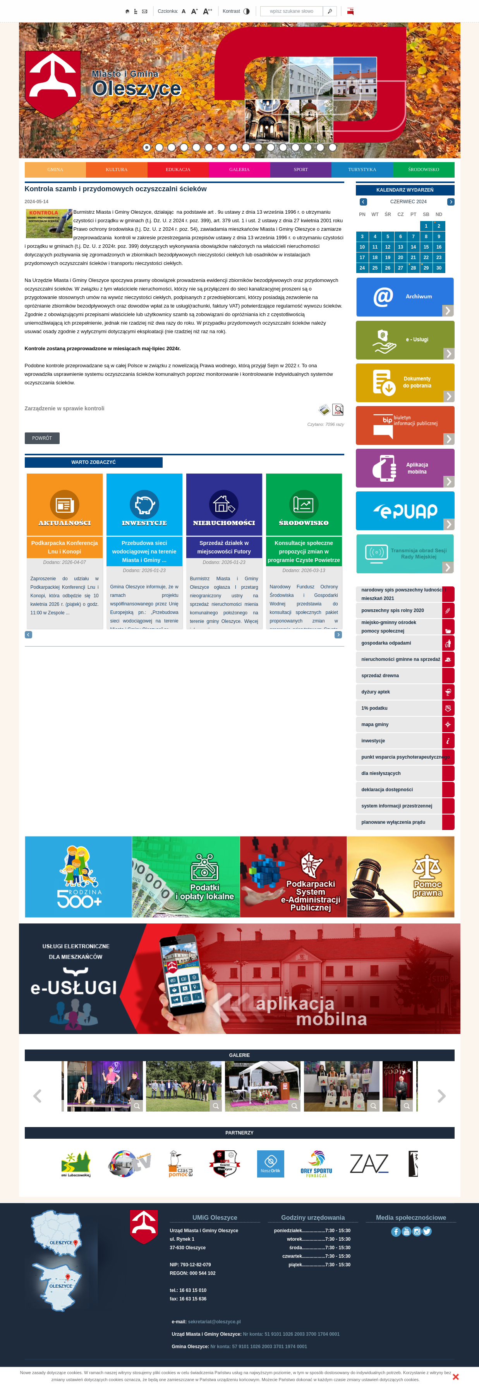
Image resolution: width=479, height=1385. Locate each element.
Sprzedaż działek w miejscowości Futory (224, 547)
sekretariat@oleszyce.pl (214, 1321)
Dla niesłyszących (381, 773)
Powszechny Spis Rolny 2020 (393, 610)
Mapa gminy (376, 724)
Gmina (55, 169)
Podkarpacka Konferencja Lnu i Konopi (64, 547)
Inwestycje (144, 523)
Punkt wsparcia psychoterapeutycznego (406, 757)
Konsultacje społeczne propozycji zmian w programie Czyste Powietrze (304, 551)
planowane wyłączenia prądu (394, 822)
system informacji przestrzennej (397, 806)
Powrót (42, 438)
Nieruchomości (224, 523)
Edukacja (178, 169)
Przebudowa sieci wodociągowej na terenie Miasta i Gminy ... (144, 551)
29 (426, 268)
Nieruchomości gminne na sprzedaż (401, 659)
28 (413, 268)
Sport (301, 169)
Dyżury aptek (376, 692)
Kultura (116, 169)
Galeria (239, 169)
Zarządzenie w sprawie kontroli (65, 408)
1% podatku (375, 708)
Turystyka (362, 169)
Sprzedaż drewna (380, 675)
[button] (456, 1377)
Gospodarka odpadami (386, 643)
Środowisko (423, 169)
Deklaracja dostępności (387, 789)
